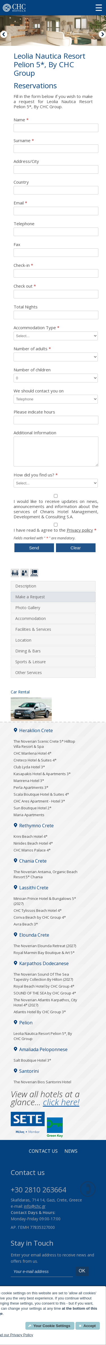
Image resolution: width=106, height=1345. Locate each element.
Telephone (24, 223)
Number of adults (32, 348)
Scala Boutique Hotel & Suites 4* (41, 799)
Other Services (28, 677)
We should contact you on (39, 391)
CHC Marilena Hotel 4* (32, 758)
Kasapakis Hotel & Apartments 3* (42, 778)
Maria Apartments (29, 819)
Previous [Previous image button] (4, 34)
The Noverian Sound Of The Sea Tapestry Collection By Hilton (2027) (43, 982)
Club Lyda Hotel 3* (29, 772)
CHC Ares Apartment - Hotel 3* (39, 806)
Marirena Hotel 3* (29, 785)
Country (21, 182)
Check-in (23, 265)
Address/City (26, 161)
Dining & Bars (28, 656)
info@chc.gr (35, 1211)
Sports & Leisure (30, 667)
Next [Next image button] (102, 34)
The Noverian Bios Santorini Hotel (42, 1087)
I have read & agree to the (56, 535)
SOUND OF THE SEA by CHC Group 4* (45, 998)
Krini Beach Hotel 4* (30, 841)
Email (20, 203)
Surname (24, 140)
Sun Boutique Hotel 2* (32, 813)
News (70, 1156)
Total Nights (26, 307)
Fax (17, 244)
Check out (25, 286)
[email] (42, 1277)
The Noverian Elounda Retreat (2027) (45, 950)
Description (25, 591)
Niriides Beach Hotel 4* (33, 848)
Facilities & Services (33, 634)
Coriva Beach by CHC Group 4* (40, 922)
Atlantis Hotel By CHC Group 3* (40, 1017)
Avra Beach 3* (26, 929)
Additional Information (35, 432)
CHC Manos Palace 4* (32, 855)
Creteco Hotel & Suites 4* (35, 765)
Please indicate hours (34, 412)
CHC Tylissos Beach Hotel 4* (38, 915)
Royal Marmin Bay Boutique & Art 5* (44, 957)
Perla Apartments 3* (31, 792)
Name (21, 119)
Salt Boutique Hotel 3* (32, 1065)
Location (23, 645)
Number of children (32, 369)
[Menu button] (99, 7)
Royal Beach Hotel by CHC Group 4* (44, 991)
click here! (61, 1107)
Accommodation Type (36, 327)
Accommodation (30, 623)
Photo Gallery (27, 612)
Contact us (43, 1156)
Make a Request (30, 602)
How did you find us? (36, 480)
